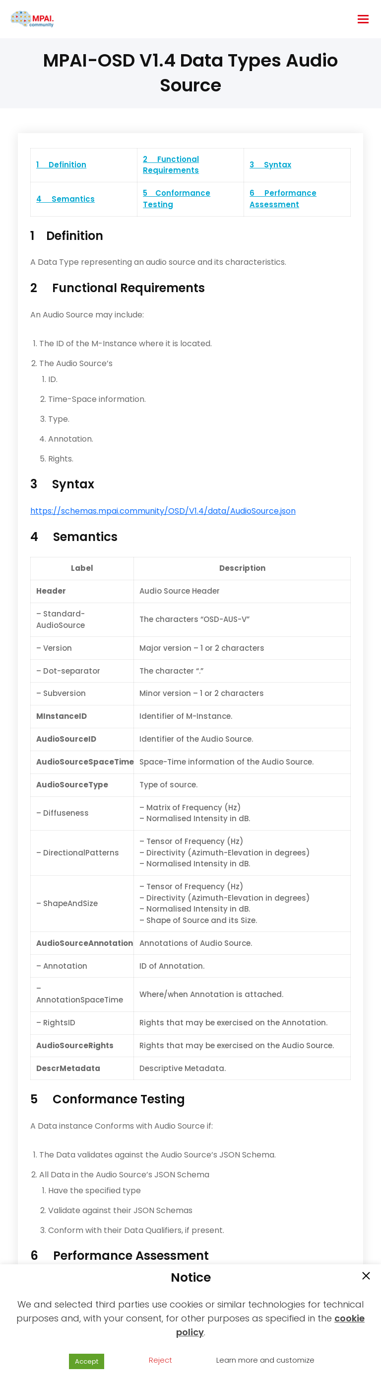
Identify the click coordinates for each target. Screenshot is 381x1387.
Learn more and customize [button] (265, 1360)
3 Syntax (270, 164)
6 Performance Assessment (283, 199)
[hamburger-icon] (363, 19)
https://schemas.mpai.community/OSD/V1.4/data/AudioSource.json (163, 511)
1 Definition (61, 164)
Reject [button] (160, 1360)
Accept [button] (86, 1361)
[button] (366, 1277)
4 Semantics (65, 199)
